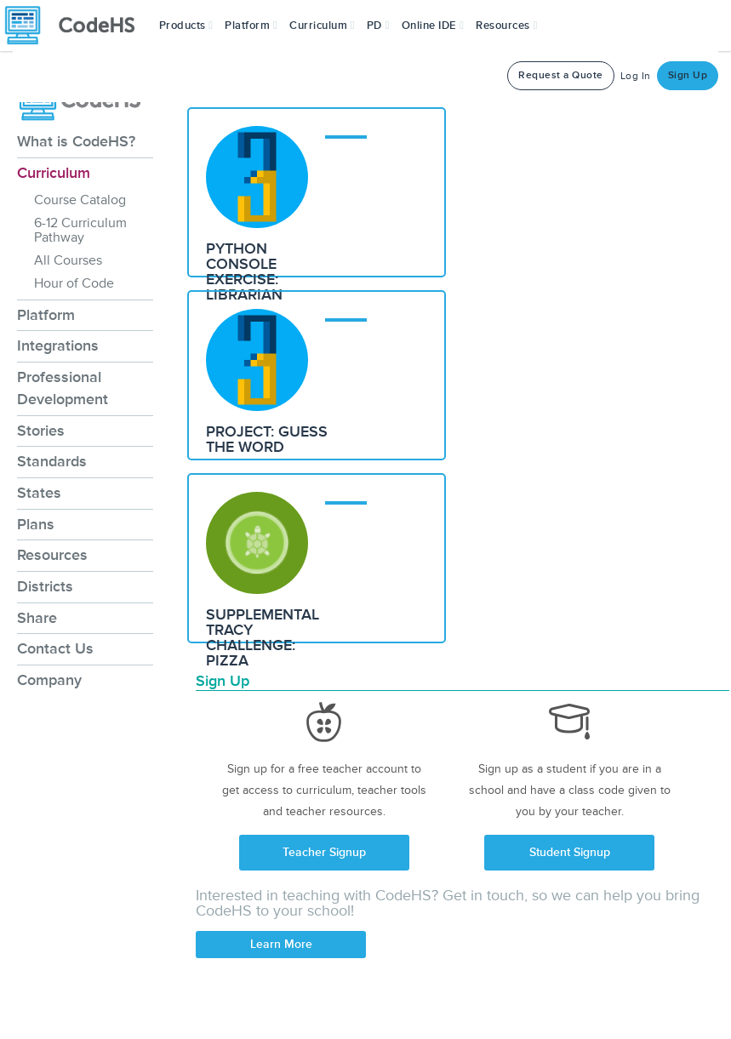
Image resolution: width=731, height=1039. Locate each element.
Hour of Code (74, 283)
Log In (635, 76)
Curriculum (53, 172)
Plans (35, 524)
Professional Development (62, 388)
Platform (46, 314)
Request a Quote (560, 75)
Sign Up (688, 75)
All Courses (68, 260)
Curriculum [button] (322, 25)
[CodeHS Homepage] (76, 25)
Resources (52, 554)
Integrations (58, 345)
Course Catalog (80, 199)
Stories (41, 430)
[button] (186, 25)
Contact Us (55, 648)
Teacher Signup (324, 852)
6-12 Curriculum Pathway (80, 230)
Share (37, 617)
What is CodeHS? (76, 141)
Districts (45, 586)
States (39, 492)
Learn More (281, 944)
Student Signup (569, 852)
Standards (52, 461)
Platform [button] (251, 25)
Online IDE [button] (433, 25)
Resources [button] (506, 25)
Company (49, 680)
